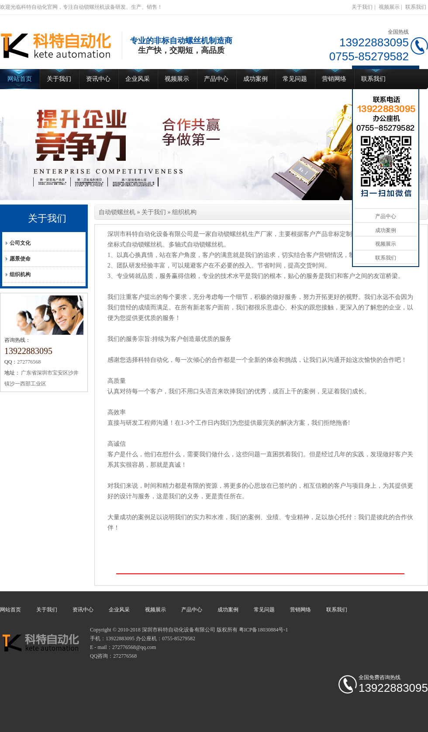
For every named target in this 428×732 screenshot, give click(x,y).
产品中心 (216, 79)
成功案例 (255, 79)
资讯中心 (98, 79)
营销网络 (334, 79)
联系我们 (415, 7)
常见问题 (295, 79)
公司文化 (20, 243)
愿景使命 (20, 259)
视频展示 (389, 7)
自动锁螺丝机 (117, 212)
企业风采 (137, 79)
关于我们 (362, 7)
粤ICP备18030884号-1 (263, 630)
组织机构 (20, 274)
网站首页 (19, 79)
